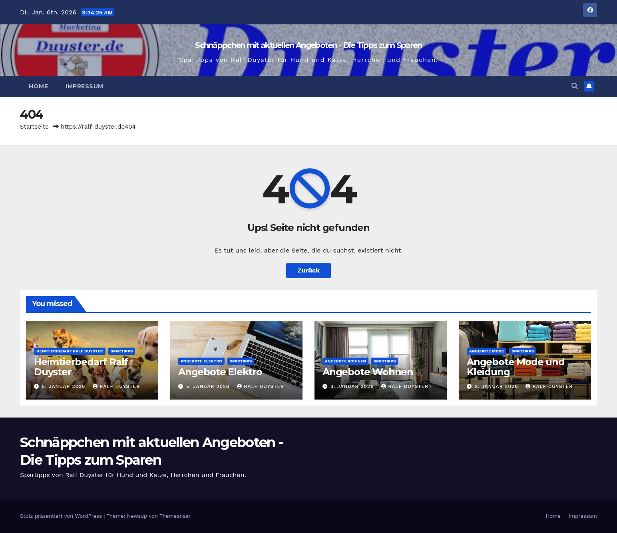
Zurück (308, 270)
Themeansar (175, 516)
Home (38, 86)
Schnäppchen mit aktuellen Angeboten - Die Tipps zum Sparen (308, 45)
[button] (574, 86)
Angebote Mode (486, 351)
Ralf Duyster (116, 386)
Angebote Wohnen (345, 361)
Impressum (84, 86)
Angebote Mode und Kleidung (516, 367)
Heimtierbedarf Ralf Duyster (69, 351)
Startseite (34, 126)
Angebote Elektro (201, 361)
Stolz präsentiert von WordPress (61, 516)
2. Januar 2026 (497, 386)
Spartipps (122, 351)
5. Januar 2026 (64, 386)
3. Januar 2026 (353, 386)
